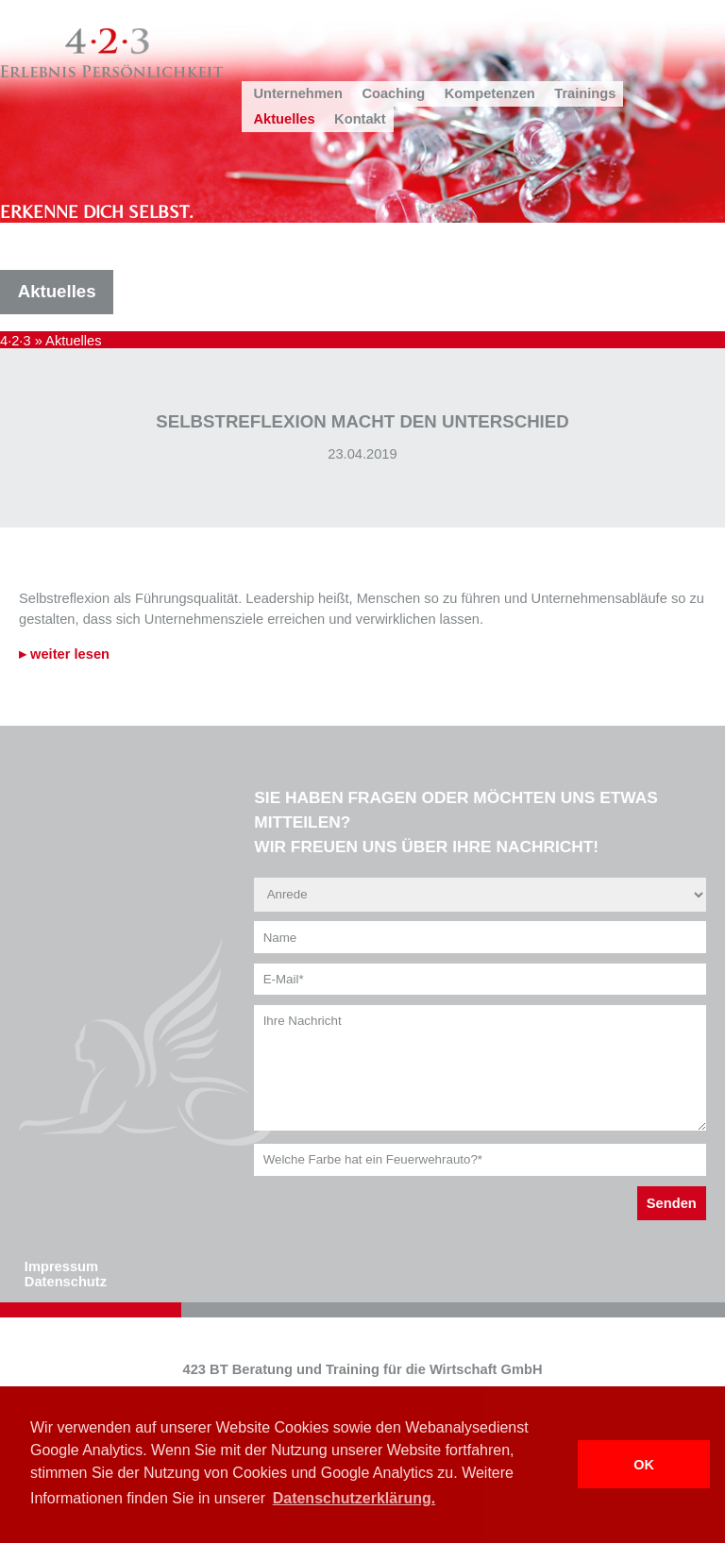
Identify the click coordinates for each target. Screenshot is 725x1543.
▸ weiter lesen (64, 654)
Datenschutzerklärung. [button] (354, 1498)
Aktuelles (283, 118)
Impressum (61, 1266)
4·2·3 (15, 340)
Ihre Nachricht (480, 1068)
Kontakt (360, 118)
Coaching (393, 93)
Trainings (584, 93)
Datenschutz (66, 1281)
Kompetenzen (490, 93)
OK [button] (643, 1464)
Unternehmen (297, 93)
